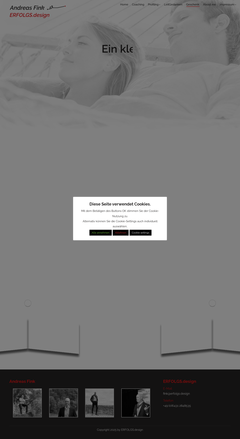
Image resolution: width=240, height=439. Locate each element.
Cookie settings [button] (140, 232)
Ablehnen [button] (120, 232)
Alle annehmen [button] (101, 232)
